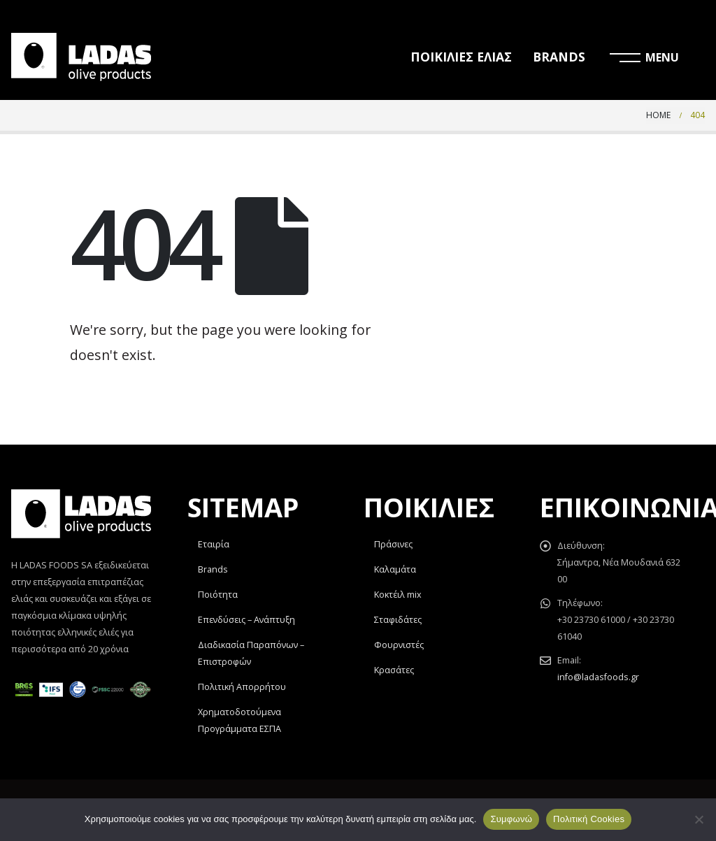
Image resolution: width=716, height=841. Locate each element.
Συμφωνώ (511, 819)
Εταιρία (213, 544)
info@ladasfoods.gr (598, 677)
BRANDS (559, 56)
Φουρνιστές (399, 645)
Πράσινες (393, 544)
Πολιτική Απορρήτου (242, 687)
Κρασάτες (394, 670)
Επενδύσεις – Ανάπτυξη (246, 620)
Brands (213, 569)
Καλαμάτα (395, 569)
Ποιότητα (218, 595)
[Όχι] (699, 819)
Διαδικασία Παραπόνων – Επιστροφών (251, 653)
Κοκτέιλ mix (398, 595)
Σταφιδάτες (398, 620)
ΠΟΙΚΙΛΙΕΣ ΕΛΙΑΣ (461, 56)
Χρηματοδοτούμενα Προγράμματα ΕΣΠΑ (239, 720)
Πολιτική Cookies (588, 819)
